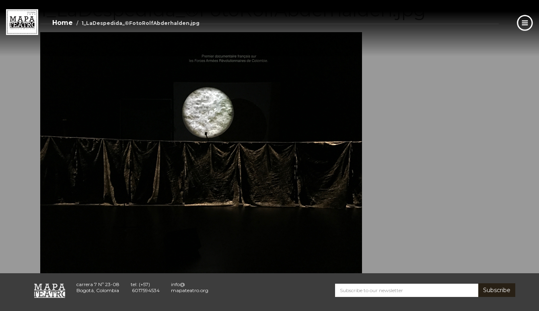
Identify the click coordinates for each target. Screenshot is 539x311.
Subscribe (496, 290)
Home (62, 23)
